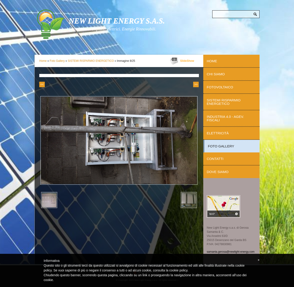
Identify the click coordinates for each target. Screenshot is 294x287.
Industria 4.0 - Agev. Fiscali (225, 118)
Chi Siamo (216, 74)
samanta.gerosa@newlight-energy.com (230, 251)
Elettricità (218, 133)
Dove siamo (218, 172)
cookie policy (178, 270)
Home (43, 60)
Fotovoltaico (220, 87)
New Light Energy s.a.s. (117, 21)
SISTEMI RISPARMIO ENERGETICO (91, 60)
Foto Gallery (57, 60)
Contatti (215, 159)
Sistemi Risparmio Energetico (223, 102)
